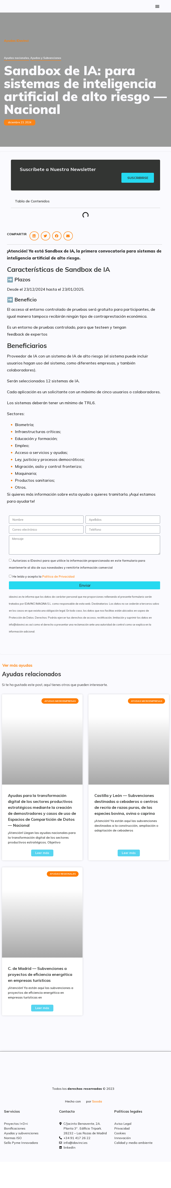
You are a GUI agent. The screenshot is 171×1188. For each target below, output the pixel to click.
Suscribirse (137, 178)
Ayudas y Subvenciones (45, 57)
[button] (157, 6)
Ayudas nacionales (16, 57)
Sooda (97, 1101)
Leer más (42, 853)
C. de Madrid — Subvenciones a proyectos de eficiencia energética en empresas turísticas (40, 974)
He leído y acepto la (43, 577)
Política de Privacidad (58, 577)
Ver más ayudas (17, 665)
